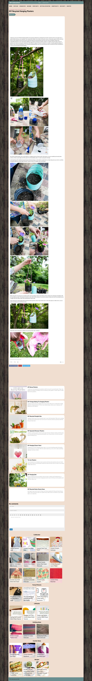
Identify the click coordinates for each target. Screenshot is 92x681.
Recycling (12, 14)
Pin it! (20, 365)
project (20, 359)
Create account (45, 2)
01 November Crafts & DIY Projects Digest (17, 9)
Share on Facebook (13, 365)
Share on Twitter (26, 365)
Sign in (39, 2)
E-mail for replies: (13, 510)
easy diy (16, 359)
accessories (12, 359)
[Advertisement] (37, 27)
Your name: (12, 506)
